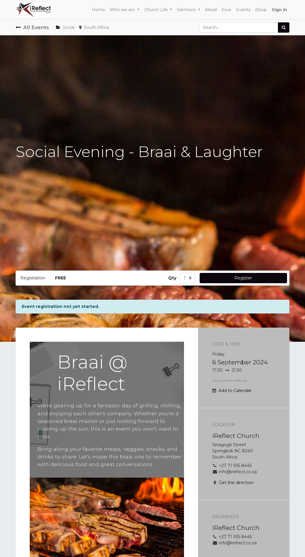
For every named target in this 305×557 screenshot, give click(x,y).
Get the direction (236, 482)
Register (243, 278)
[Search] (283, 27)
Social (65, 27)
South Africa (94, 27)
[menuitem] (98, 9)
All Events (32, 27)
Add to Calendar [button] (234, 390)
